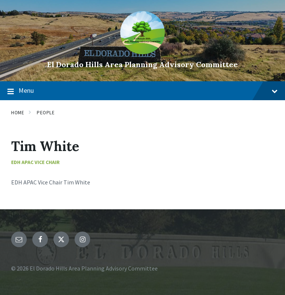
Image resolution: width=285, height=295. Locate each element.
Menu (142, 91)
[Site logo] (142, 52)
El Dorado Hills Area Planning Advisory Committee (142, 64)
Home (17, 112)
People (46, 112)
